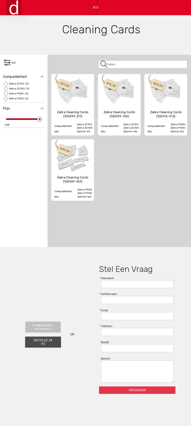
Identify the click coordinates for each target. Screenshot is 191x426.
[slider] (39, 119)
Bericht (137, 370)
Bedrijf (137, 346)
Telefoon (137, 330)
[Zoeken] (142, 64)
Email (137, 314)
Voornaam (137, 282)
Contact (154, 7)
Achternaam (137, 298)
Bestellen (134, 7)
